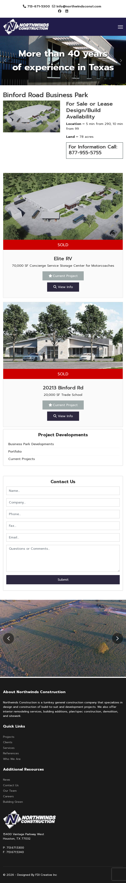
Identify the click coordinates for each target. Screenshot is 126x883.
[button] (5, 61)
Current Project (65, 276)
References (11, 753)
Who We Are (12, 759)
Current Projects (21, 459)
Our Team (10, 791)
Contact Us (11, 785)
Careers (8, 796)
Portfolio (15, 451)
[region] (63, 60)
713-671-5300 (38, 6)
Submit (63, 579)
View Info (63, 287)
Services (9, 748)
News (6, 780)
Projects (8, 737)
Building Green (13, 802)
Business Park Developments (31, 444)
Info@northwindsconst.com (78, 6)
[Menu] (120, 27)
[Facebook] (59, 11)
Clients (7, 742)
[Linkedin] (66, 11)
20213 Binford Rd (63, 387)
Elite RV (63, 258)
